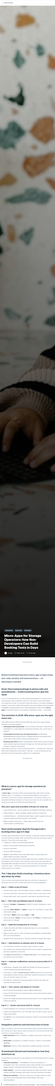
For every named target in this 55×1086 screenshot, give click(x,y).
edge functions (31, 734)
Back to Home (7, 3)
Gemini (6, 708)
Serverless (7, 736)
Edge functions (9, 1035)
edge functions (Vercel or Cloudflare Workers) (21, 955)
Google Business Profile (26, 973)
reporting (7, 1043)
